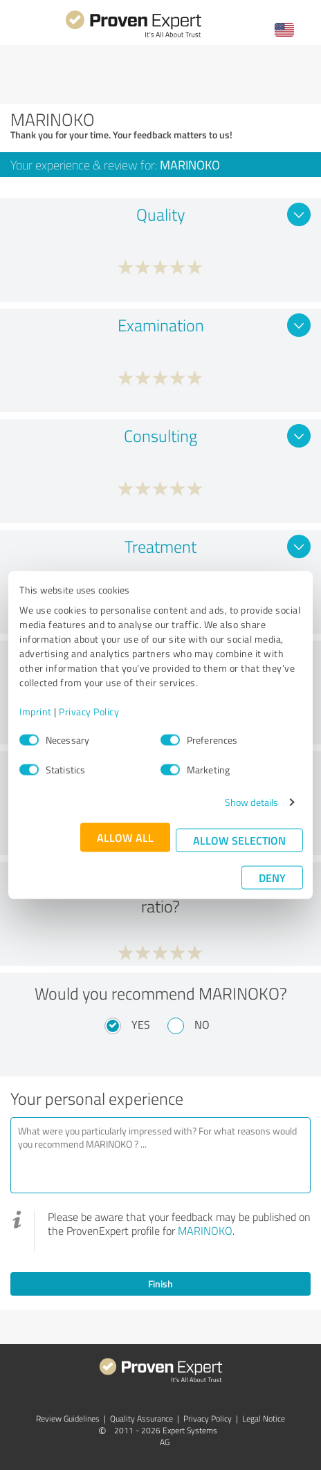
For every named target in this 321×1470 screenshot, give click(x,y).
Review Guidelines (68, 1418)
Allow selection (239, 840)
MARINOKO (205, 1230)
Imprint (35, 711)
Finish (160, 1283)
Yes (140, 1024)
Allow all (125, 837)
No (202, 1024)
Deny (272, 877)
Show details (251, 802)
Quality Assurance (141, 1418)
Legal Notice (263, 1418)
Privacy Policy (89, 711)
